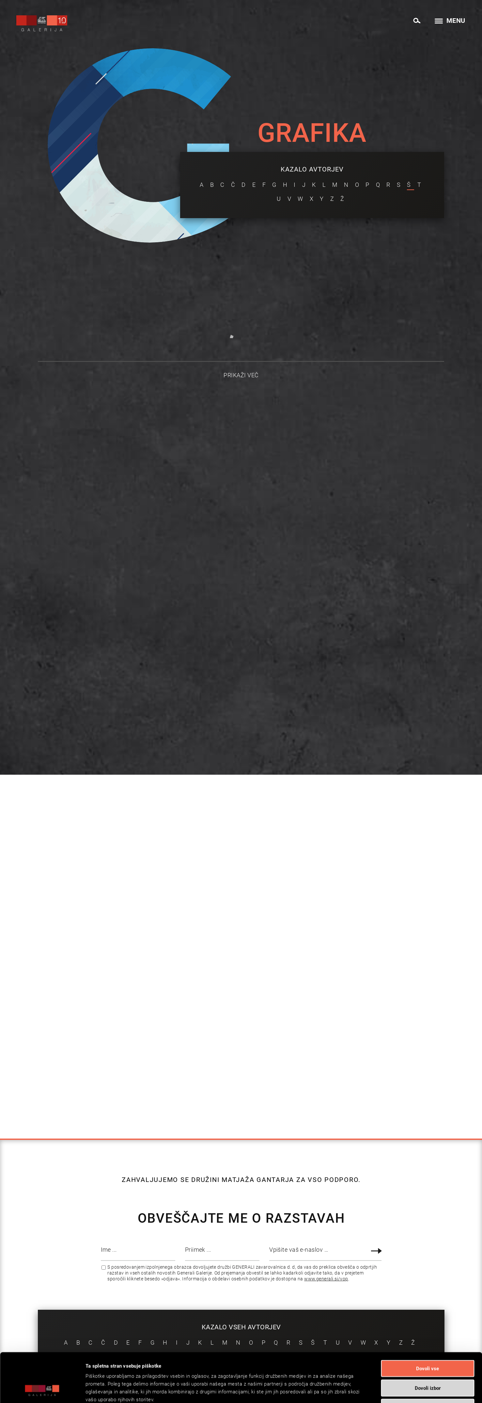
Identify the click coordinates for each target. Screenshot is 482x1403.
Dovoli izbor (428, 1342)
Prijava (377, 1250)
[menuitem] (416, 19)
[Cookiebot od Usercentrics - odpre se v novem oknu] (42, 1390)
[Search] (416, 20)
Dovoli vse (427, 1322)
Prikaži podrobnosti (331, 1390)
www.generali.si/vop (326, 1278)
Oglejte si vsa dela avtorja (55, 522)
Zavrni (427, 1361)
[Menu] (448, 21)
